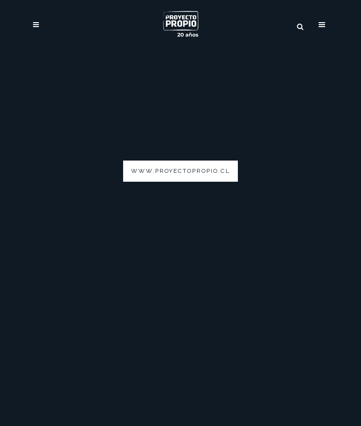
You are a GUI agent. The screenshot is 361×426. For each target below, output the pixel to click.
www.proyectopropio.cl (180, 170)
